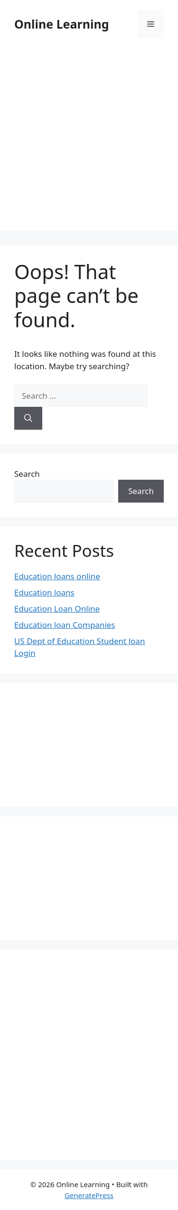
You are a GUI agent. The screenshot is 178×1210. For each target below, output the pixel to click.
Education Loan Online (57, 608)
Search (27, 473)
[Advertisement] (89, 141)
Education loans (44, 592)
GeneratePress (89, 1195)
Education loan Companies (64, 624)
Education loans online (57, 576)
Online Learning (61, 24)
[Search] (28, 418)
